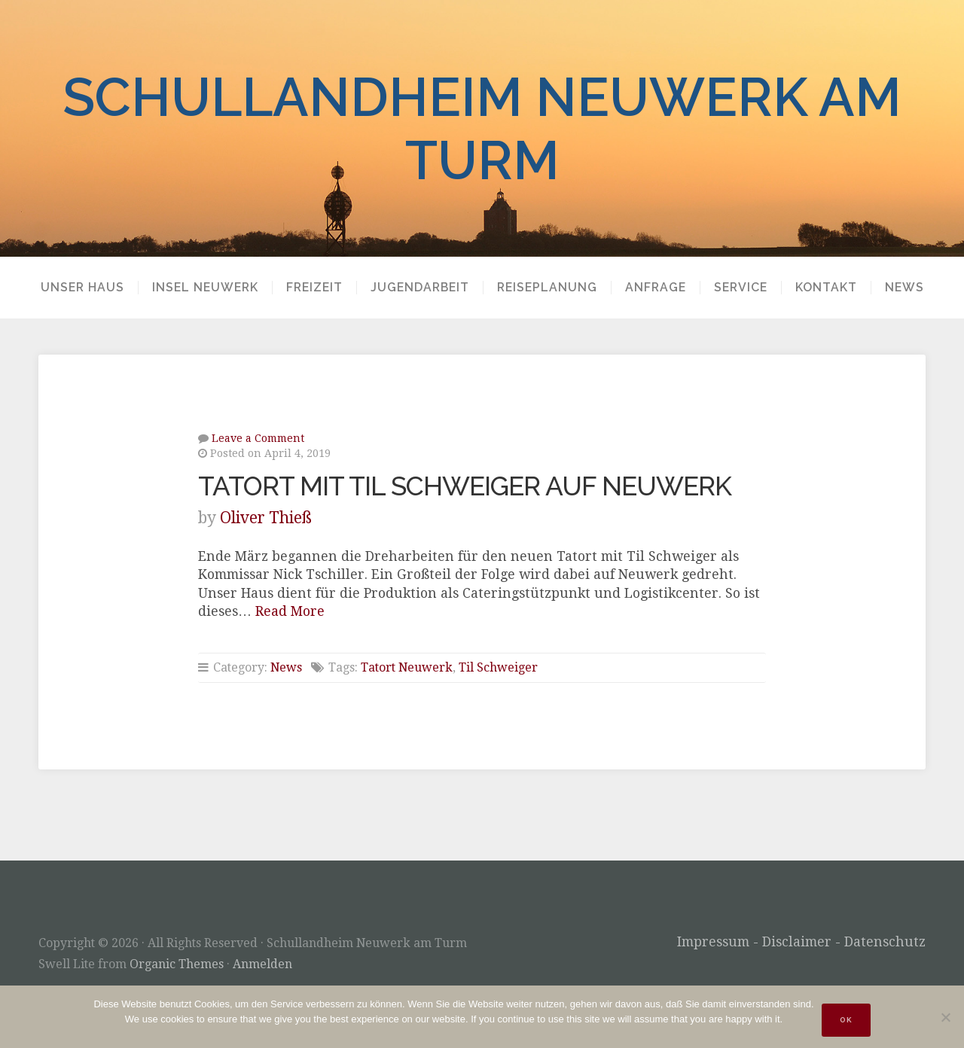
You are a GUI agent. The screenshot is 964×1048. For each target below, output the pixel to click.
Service (740, 287)
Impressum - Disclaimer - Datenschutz (801, 941)
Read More (290, 611)
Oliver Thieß (266, 517)
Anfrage (655, 287)
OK (846, 1020)
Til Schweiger (498, 667)
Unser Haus (82, 287)
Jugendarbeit (420, 287)
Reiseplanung (547, 287)
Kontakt (826, 287)
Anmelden (262, 964)
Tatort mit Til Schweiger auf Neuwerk (464, 486)
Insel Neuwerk (205, 287)
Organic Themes (177, 964)
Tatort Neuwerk (407, 667)
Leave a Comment (258, 438)
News (904, 287)
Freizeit (314, 287)
